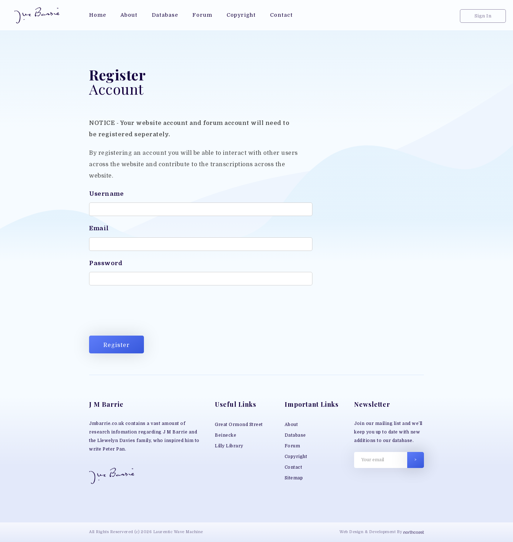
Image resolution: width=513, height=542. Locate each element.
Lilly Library (229, 445)
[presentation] (143, 312)
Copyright (296, 456)
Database (295, 435)
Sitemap (294, 477)
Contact (293, 467)
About (291, 424)
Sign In (483, 16)
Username (106, 193)
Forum (292, 445)
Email (99, 228)
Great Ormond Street (239, 424)
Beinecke (225, 435)
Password (105, 263)
